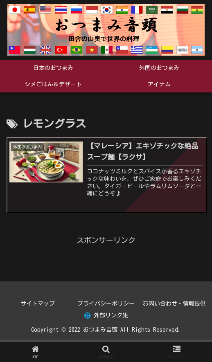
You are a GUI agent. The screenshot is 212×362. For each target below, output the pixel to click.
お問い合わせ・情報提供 (174, 303)
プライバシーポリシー (106, 303)
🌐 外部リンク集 (106, 315)
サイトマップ (37, 303)
